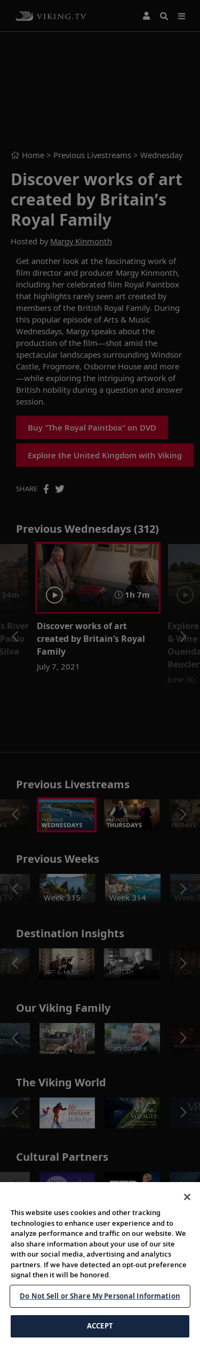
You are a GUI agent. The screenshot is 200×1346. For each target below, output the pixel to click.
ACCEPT (100, 1326)
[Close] (187, 1197)
